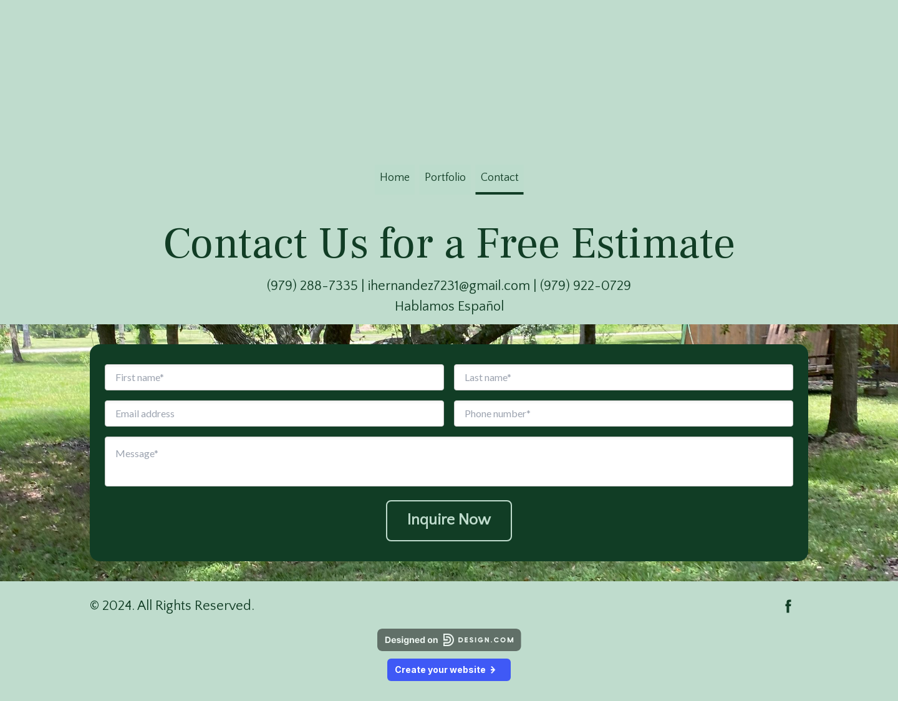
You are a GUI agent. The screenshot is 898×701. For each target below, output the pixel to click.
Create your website (449, 669)
